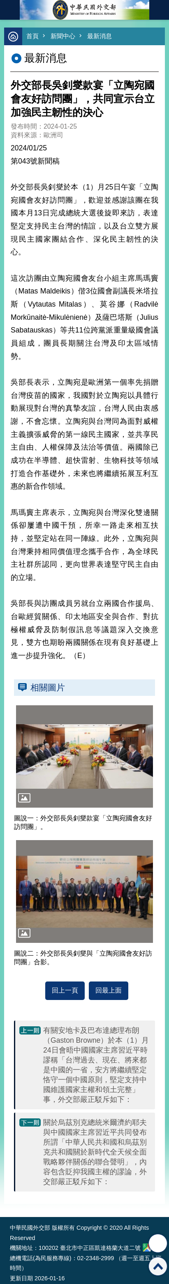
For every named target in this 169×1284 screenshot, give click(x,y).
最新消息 (99, 35)
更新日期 (21, 1278)
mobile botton (10, 10)
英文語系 (159, 10)
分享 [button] (157, 1243)
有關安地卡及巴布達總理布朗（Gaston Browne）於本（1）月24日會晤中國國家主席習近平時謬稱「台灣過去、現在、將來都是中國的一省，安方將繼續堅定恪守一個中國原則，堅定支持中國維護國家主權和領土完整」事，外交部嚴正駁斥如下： (96, 1065)
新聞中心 (63, 35)
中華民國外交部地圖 (147, 1247)
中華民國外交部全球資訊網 (84, 10)
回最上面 (108, 990)
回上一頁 (65, 990)
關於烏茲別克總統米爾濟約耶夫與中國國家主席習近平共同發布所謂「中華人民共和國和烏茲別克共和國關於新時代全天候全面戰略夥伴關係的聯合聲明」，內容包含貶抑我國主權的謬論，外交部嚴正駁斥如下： (95, 1152)
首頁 (32, 35)
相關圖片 (47, 687)
